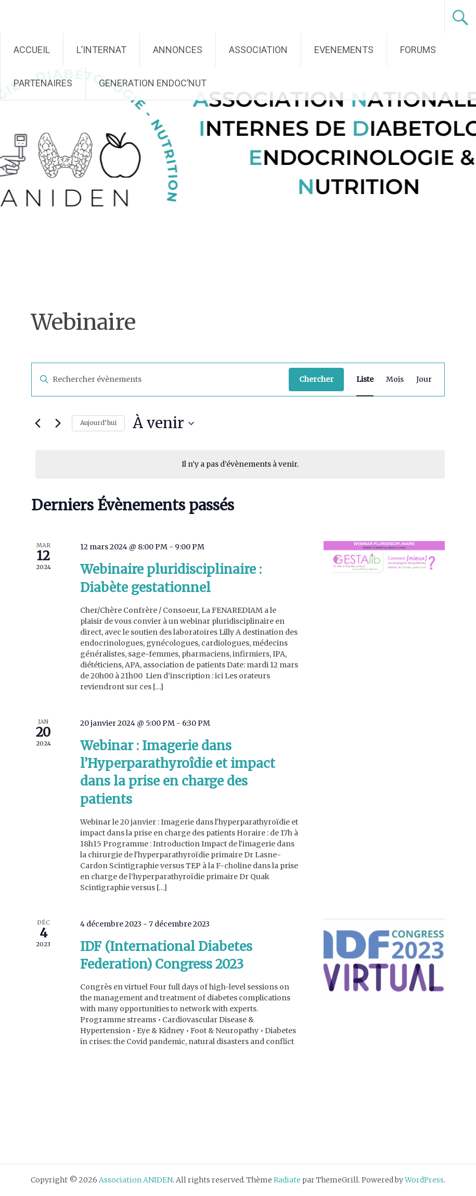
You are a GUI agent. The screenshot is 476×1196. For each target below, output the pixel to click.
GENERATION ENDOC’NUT (153, 83)
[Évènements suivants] (58, 423)
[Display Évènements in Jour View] (424, 379)
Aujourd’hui (98, 423)
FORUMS (418, 49)
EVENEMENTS (344, 49)
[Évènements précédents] (37, 423)
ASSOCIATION (258, 49)
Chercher (316, 379)
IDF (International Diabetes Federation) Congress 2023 (166, 955)
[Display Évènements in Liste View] (365, 379)
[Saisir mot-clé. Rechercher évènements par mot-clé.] (160, 379)
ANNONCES (177, 49)
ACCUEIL (32, 49)
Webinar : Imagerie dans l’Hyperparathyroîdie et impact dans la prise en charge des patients (177, 772)
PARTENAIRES (43, 83)
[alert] (239, 464)
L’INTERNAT (101, 49)
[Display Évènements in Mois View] (395, 379)
